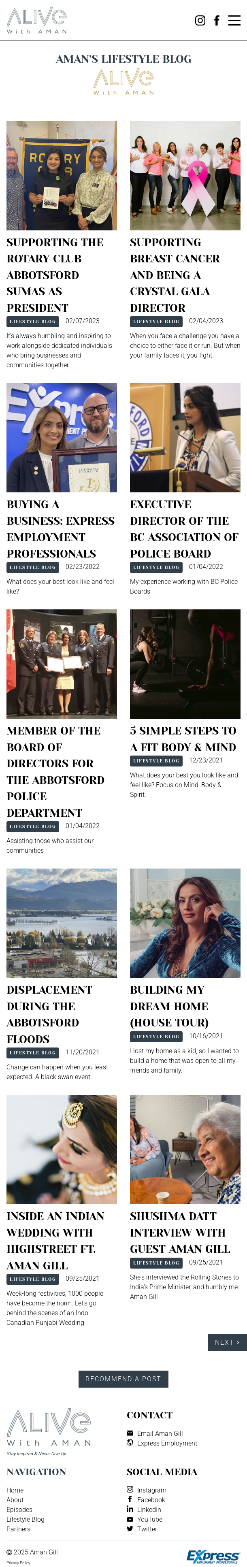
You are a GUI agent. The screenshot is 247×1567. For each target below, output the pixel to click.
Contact (149, 1415)
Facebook (151, 1500)
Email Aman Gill (160, 1433)
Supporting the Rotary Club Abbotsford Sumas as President (54, 275)
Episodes (19, 1510)
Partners (18, 1529)
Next (227, 1342)
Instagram (151, 1490)
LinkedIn (149, 1510)
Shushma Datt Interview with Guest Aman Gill (180, 1232)
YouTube (149, 1519)
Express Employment (167, 1443)
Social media (162, 1472)
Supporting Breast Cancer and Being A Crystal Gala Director (175, 275)
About (14, 1500)
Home (14, 1490)
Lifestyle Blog (33, 321)
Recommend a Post (123, 1379)
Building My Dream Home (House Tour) (169, 1006)
